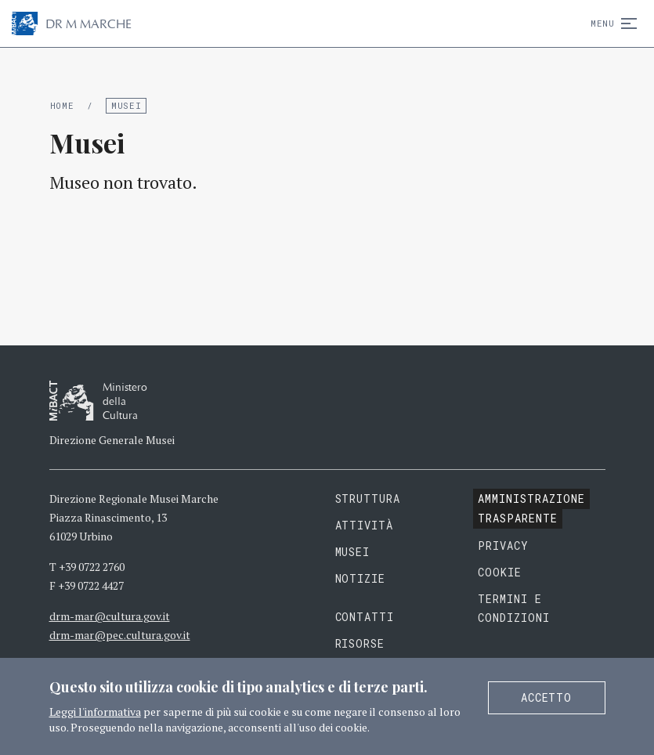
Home (62, 105)
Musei (126, 105)
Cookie (500, 572)
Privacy (503, 545)
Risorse (360, 643)
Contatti (365, 616)
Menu (611, 23)
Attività (364, 525)
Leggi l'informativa (95, 711)
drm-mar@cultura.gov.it (109, 616)
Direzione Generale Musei (112, 439)
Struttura (368, 498)
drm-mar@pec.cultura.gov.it (119, 634)
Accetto (547, 697)
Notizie (360, 578)
